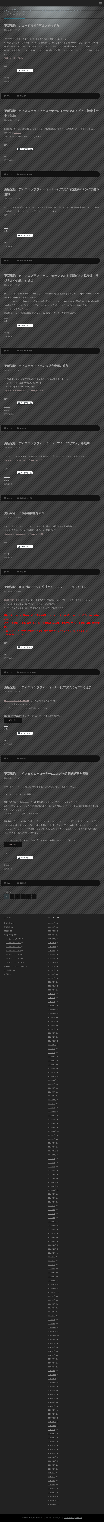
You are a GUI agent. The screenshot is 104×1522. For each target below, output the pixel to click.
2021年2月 (51, 1002)
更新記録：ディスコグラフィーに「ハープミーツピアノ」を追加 (47, 443)
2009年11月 (52, 1331)
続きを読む (13, 720)
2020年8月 (51, 1021)
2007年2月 (51, 1453)
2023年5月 (51, 958)
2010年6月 (51, 1304)
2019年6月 (51, 1060)
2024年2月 (51, 935)
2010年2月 (51, 1320)
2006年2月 (51, 1488)
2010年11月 (52, 1284)
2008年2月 (51, 1410)
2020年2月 (51, 1033)
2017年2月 (51, 1107)
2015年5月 (51, 1139)
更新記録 (23, 96)
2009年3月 (51, 1363)
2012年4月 (51, 1237)
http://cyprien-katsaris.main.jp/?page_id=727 (23, 460)
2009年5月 (51, 1355)
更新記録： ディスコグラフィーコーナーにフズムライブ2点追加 (47, 687)
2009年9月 (51, 1339)
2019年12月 (52, 1041)
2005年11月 (52, 1500)
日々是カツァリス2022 (13, 943)
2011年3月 (51, 1272)
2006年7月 (51, 1473)
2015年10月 (52, 1131)
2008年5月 (51, 1398)
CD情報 (30, 174)
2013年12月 (52, 1182)
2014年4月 (51, 1166)
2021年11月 (52, 986)
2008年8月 (51, 1390)
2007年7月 (51, 1437)
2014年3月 (51, 1170)
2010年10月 (52, 1288)
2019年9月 (51, 1049)
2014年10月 (52, 1155)
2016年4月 (51, 1119)
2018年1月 (51, 1096)
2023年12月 (52, 939)
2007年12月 (52, 1418)
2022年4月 (51, 974)
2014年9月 (51, 1159)
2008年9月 (51, 1386)
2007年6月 (51, 1441)
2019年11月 (52, 1045)
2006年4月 (51, 1481)
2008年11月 (52, 1379)
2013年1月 (51, 1218)
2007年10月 (52, 1426)
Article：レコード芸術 (13, 58)
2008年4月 (51, 1402)
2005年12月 (52, 1496)
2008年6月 (51, 1394)
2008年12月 (52, 1375)
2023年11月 (52, 943)
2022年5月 (51, 970)
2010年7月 (51, 1300)
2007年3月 (51, 1449)
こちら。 (17, 133)
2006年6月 (51, 1477)
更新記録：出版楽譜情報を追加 (24, 513)
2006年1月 (51, 1492)
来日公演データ (10, 600)
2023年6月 (51, 954)
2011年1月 (51, 1276)
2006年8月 (51, 1469)
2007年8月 (51, 1433)
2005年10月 (52, 1504)
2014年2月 (51, 1174)
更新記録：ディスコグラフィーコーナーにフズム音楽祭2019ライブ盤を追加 (51, 192)
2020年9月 (51, 1017)
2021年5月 (51, 994)
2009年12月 (52, 1327)
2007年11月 (52, 1422)
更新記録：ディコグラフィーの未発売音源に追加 (36, 365)
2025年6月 (51, 927)
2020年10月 (52, 1013)
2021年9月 (51, 990)
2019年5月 (51, 1064)
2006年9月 (51, 1465)
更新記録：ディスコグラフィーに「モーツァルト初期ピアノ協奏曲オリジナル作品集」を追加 (51, 278)
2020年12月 (52, 1009)
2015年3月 (51, 1143)
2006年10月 (52, 1461)
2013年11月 (52, 1186)
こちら (73, 802)
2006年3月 (51, 1484)
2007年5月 (51, 1445)
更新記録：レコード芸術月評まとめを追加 (32, 25)
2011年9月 (51, 1253)
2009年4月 (51, 1359)
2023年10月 (52, 947)
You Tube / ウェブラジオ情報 (14, 966)
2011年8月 (51, 1257)
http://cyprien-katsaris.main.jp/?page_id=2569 (23, 534)
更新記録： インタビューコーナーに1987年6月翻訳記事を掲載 (46, 773)
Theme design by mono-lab (73, 1518)
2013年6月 (51, 1202)
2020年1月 (51, 1037)
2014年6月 (51, 1163)
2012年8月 (51, 1233)
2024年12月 (52, 931)
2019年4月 (51, 1068)
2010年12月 (52, 1280)
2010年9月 (51, 1292)
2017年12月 (52, 1100)
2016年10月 (52, 1111)
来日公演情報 (31, 672)
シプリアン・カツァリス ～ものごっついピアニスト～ (43, 10)
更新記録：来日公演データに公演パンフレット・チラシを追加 (45, 586)
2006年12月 (52, 1457)
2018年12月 (52, 1076)
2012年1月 (51, 1241)
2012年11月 (52, 1221)
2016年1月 (51, 1127)
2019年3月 (51, 1072)
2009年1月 (51, 1371)
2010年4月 (51, 1312)
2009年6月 (51, 1351)
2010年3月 (51, 1316)
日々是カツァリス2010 (13, 962)
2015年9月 (51, 1135)
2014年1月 (51, 1178)
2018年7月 (51, 1084)
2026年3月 (51, 923)
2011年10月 (52, 1249)
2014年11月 (52, 1151)
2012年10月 (52, 1225)
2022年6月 (51, 966)
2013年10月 (52, 1190)
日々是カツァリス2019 (13, 947)
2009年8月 (51, 1343)
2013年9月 (51, 1194)
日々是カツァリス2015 (13, 954)
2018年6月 (51, 1088)
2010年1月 (51, 1323)
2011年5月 (51, 1268)
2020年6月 (51, 1029)
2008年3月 (51, 1406)
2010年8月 (51, 1296)
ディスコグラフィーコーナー (16, 700)
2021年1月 (51, 1005)
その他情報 (8, 970)
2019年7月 (51, 1056)
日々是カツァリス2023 (13, 939)
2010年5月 (51, 1308)
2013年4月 (51, 1210)
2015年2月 (51, 1147)
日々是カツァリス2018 (13, 950)
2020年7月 (51, 1025)
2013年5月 (51, 1206)
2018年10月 (52, 1080)
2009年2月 (51, 1367)
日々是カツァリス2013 (13, 958)
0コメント (10, 96)
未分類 (6, 974)
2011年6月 (51, 1265)
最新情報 (7, 923)
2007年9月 (51, 1430)
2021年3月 (51, 998)
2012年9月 (51, 1229)
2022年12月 (52, 962)
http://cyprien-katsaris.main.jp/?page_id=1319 (23, 390)
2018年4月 (51, 1092)
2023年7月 (51, 950)
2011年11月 (52, 1245)
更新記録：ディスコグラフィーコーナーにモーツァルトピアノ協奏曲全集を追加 (51, 113)
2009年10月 (52, 1335)
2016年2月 (51, 1123)
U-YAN (18, 30)
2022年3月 (51, 978)
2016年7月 (51, 1115)
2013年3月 (51, 1214)
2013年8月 (51, 1198)
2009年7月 (51, 1347)
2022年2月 (51, 982)
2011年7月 (51, 1261)
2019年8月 (51, 1053)
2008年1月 (51, 1414)
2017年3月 (51, 1104)
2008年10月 (52, 1382)
